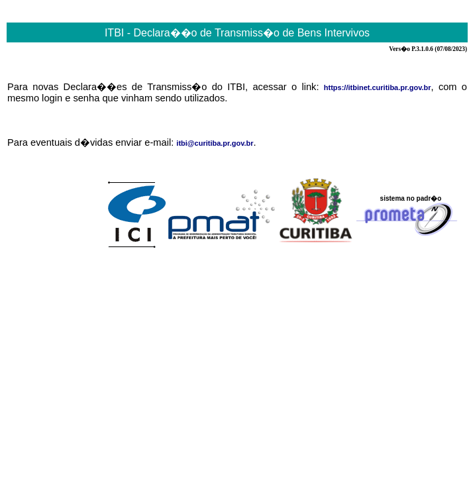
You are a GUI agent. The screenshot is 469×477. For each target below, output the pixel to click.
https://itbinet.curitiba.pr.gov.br (377, 87)
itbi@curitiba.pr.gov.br (214, 143)
